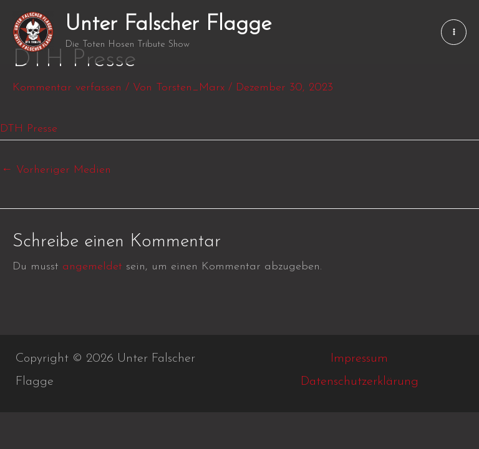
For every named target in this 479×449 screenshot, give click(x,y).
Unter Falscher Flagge (168, 25)
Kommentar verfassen (67, 88)
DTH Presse (28, 129)
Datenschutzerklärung (360, 381)
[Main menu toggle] (454, 32)
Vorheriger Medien (56, 170)
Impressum (359, 358)
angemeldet (92, 267)
